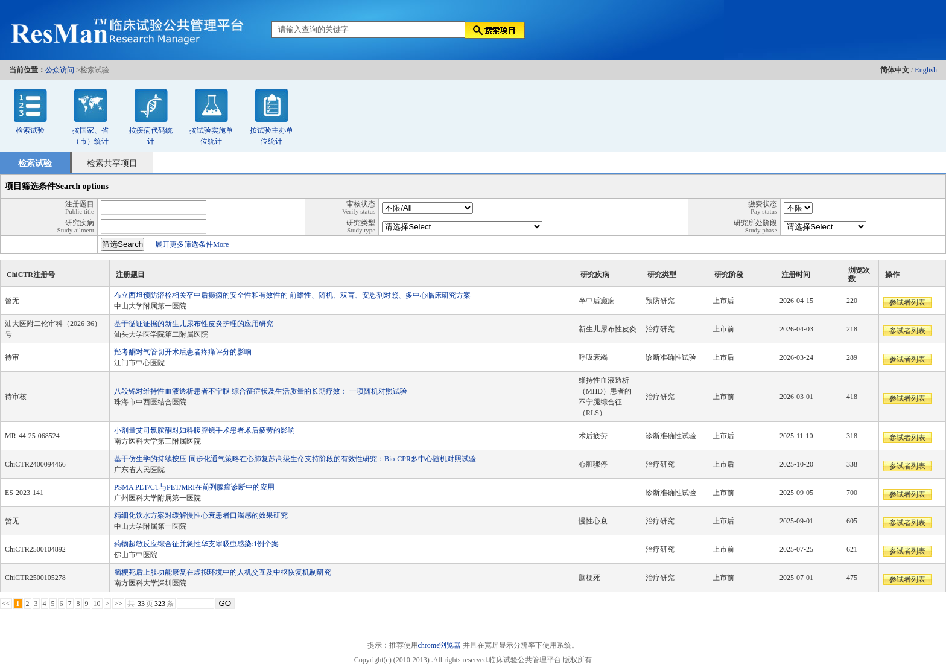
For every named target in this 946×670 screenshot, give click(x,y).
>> (118, 603)
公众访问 (59, 70)
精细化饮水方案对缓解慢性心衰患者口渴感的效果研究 (201, 515)
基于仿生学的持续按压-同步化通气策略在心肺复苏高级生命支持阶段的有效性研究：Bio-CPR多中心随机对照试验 (295, 459)
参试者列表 (907, 302)
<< (6, 603)
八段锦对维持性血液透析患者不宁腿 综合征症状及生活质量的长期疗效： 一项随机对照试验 (260, 391)
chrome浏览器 (440, 645)
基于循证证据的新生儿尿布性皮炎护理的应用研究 (193, 323)
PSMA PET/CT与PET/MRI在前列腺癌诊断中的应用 (194, 487)
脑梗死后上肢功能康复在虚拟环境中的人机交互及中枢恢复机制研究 (222, 572)
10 (97, 603)
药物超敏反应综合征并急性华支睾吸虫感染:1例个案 (196, 544)
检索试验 (30, 130)
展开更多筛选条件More (192, 244)
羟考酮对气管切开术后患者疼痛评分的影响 (183, 352)
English (926, 70)
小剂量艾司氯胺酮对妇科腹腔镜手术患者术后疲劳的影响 (204, 430)
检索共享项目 (112, 163)
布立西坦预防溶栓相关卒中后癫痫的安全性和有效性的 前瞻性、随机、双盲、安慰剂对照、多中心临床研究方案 (292, 295)
